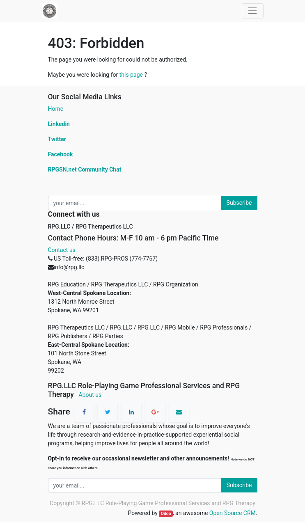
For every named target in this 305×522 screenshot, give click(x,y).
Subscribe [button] (239, 202)
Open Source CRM (232, 513)
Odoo (166, 513)
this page (131, 74)
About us (90, 395)
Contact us (62, 250)
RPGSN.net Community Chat (85, 169)
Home (56, 108)
